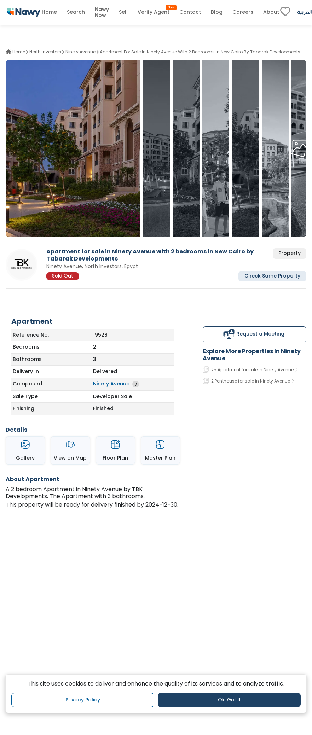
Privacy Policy (82, 699)
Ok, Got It (229, 699)
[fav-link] (285, 12)
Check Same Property (272, 275)
